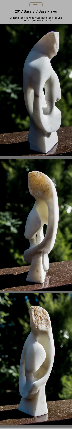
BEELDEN (36, 5)
